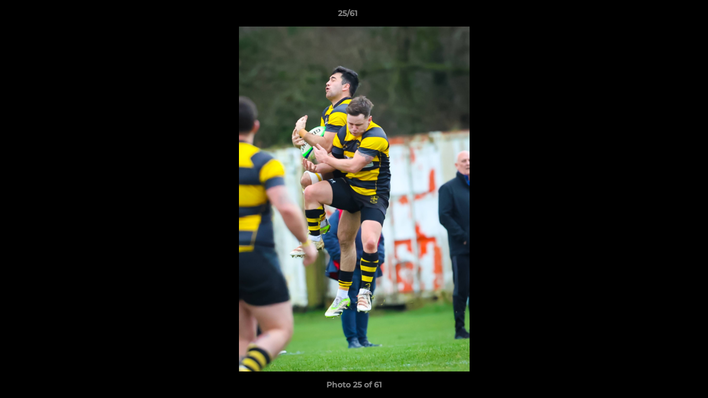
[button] (661, 16)
